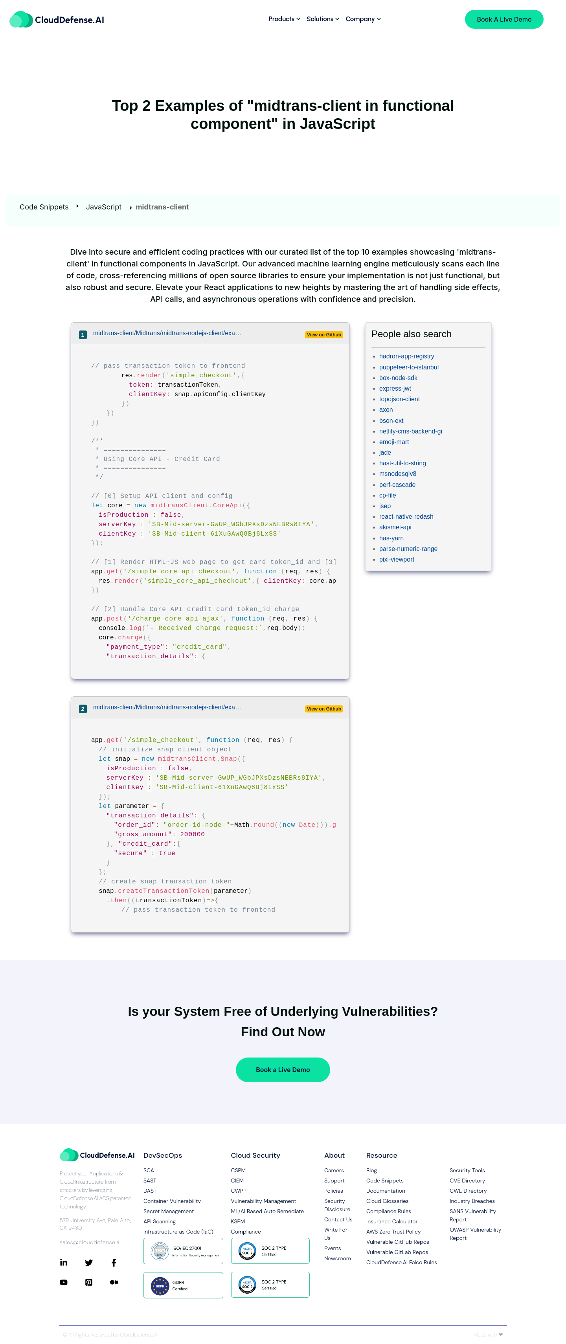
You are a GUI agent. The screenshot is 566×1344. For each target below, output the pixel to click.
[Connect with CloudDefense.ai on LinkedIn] (72, 1263)
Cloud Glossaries (387, 1200)
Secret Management (168, 1211)
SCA (148, 1170)
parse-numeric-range (408, 548)
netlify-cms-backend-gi (410, 431)
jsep (385, 506)
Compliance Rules (388, 1211)
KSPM (238, 1221)
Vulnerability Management (263, 1200)
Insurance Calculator (392, 1221)
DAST (150, 1190)
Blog (371, 1170)
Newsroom (337, 1258)
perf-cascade (397, 484)
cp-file (387, 495)
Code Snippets (44, 207)
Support (334, 1180)
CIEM (237, 1180)
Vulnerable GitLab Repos (397, 1252)
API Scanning (159, 1221)
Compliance (246, 1231)
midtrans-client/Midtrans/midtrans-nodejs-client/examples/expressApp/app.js (168, 333)
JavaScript (103, 207)
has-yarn (391, 538)
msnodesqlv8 (397, 473)
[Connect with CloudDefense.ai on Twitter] (97, 1263)
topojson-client (399, 399)
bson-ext (391, 420)
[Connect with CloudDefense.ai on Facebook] (122, 1263)
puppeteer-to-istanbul (409, 367)
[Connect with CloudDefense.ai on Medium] (122, 1282)
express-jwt (395, 388)
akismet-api (395, 527)
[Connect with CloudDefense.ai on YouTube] (72, 1282)
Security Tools (467, 1170)
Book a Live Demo (283, 1070)
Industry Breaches (472, 1200)
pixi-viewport (396, 559)
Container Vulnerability (172, 1200)
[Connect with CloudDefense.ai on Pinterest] (97, 1282)
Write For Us (335, 1233)
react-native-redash (406, 516)
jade (385, 452)
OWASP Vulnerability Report (475, 1233)
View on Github (324, 335)
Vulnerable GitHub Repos (397, 1241)
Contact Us (338, 1219)
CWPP (238, 1190)
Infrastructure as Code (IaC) (178, 1231)
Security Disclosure (337, 1205)
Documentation (385, 1190)
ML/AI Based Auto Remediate (267, 1211)
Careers (334, 1170)
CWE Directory (468, 1190)
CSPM (238, 1170)
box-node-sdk (398, 378)
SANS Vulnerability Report (473, 1215)
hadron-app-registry (406, 356)
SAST (149, 1180)
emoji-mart (394, 442)
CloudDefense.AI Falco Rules (401, 1262)
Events (332, 1248)
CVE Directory (467, 1180)
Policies (333, 1190)
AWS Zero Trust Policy (393, 1231)
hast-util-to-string (402, 463)
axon (386, 409)
